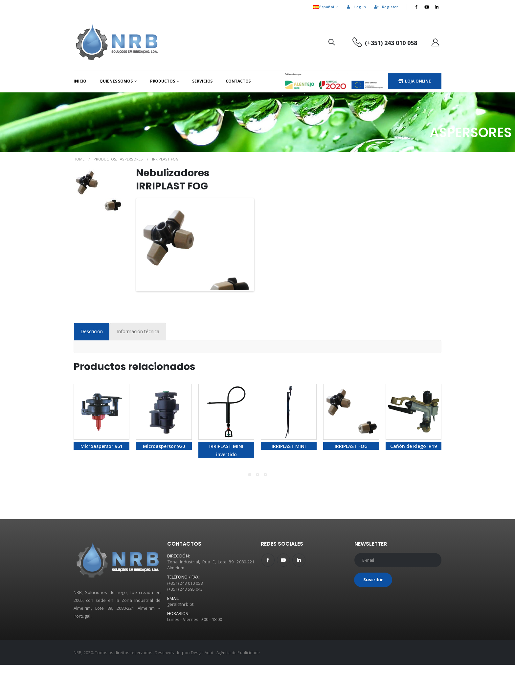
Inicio (80, 81)
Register (385, 6)
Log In (356, 6)
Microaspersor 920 (164, 472)
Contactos (238, 81)
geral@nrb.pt (180, 630)
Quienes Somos (116, 81)
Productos (162, 81)
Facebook (268, 585)
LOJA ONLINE (414, 81)
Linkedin (298, 585)
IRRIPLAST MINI (289, 472)
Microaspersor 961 (101, 472)
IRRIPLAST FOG (351, 472)
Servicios (202, 81)
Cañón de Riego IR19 (413, 472)
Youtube (283, 585)
